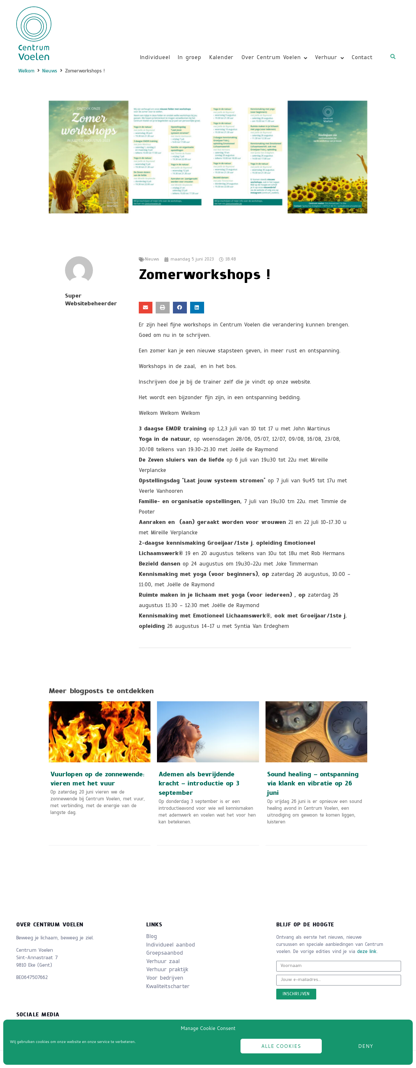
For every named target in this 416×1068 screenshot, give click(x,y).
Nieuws (49, 71)
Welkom (26, 71)
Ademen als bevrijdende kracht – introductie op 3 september (199, 784)
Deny (365, 1046)
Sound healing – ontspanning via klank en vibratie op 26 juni (313, 784)
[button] (146, 307)
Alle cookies (281, 1046)
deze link (367, 951)
